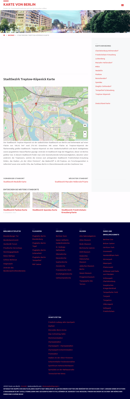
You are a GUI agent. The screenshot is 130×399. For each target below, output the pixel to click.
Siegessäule (8, 264)
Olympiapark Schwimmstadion (60, 350)
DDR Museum (84, 252)
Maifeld (51, 326)
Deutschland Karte (102, 103)
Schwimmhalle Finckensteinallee (61, 362)
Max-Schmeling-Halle (57, 334)
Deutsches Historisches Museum (84, 259)
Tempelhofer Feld (110, 292)
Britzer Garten (108, 243)
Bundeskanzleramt (10, 240)
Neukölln (99, 70)
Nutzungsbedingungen (50, 386)
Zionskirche (60, 266)
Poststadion (53, 354)
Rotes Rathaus (9, 256)
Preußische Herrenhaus (12, 248)
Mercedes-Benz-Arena (57, 330)
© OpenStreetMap (83, 139)
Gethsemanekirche (63, 278)
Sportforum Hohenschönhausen (61, 366)
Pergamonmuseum (86, 277)
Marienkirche (61, 258)
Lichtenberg (100, 59)
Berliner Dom (61, 236)
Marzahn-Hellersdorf (103, 63)
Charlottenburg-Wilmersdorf (106, 51)
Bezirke (11, 35)
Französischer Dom (63, 270)
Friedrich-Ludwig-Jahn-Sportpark (61, 322)
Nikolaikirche (61, 254)
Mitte (97, 67)
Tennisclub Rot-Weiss (56, 374)
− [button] (85, 135)
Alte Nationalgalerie (87, 236)
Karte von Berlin (19, 4)
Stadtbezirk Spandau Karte (44, 210)
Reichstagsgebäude (11, 252)
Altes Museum (85, 240)
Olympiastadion (54, 342)
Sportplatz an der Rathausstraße (61, 370)
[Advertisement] (45, 57)
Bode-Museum (85, 244)
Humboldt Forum (10, 244)
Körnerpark (107, 259)
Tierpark (106, 296)
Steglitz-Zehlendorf (103, 86)
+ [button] (85, 132)
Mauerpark (107, 263)
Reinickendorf (101, 78)
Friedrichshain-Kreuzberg (105, 55)
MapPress (77, 139)
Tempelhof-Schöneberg (104, 90)
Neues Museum (85, 273)
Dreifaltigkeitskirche (64, 274)
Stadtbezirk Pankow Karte (15, 210)
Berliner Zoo (108, 239)
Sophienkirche (61, 262)
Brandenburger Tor (11, 236)
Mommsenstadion (55, 338)
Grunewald (107, 251)
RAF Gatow (36, 264)
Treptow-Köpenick (102, 94)
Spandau (98, 82)
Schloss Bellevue (10, 260)
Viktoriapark (108, 304)
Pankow (98, 74)
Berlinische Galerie (87, 248)
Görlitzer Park (108, 247)
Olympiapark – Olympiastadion (60, 346)
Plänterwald (108, 267)
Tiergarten (107, 300)
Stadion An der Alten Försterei (60, 358)
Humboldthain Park (111, 255)
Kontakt (24, 386)
